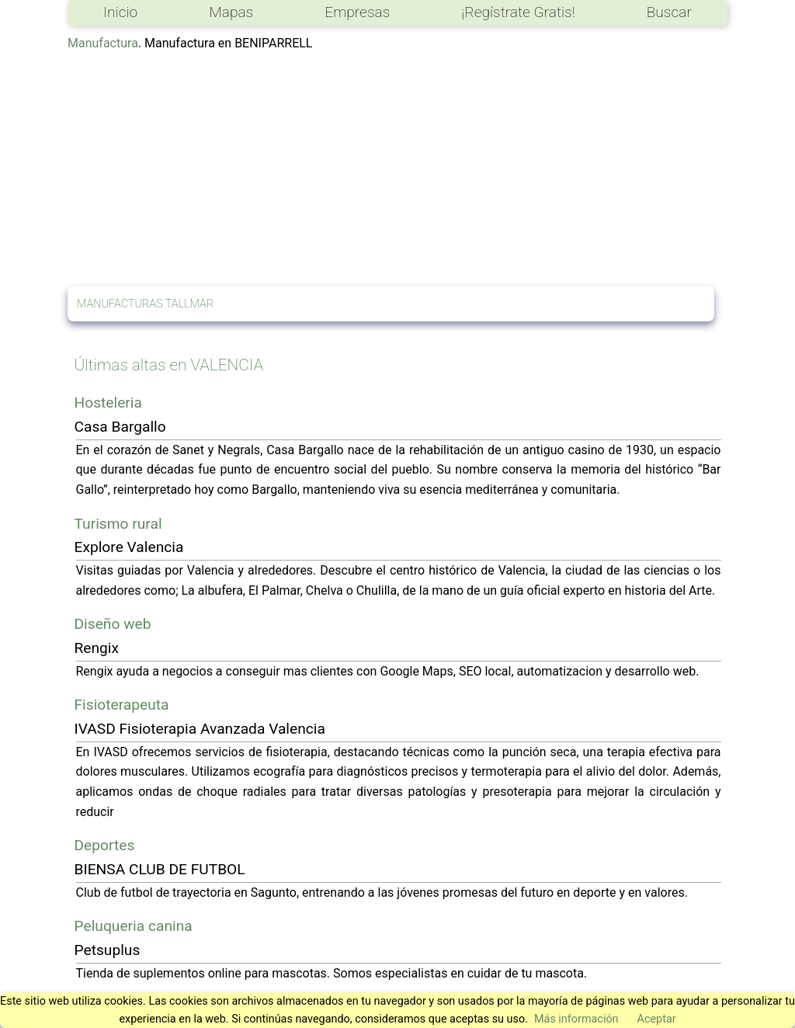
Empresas (357, 12)
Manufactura (103, 43)
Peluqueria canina (134, 926)
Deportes (105, 845)
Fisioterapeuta (122, 705)
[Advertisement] (397, 169)
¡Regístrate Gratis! (518, 12)
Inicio (120, 12)
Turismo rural (118, 524)
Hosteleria (108, 403)
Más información (576, 1019)
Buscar (669, 12)
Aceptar (656, 1019)
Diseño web (113, 624)
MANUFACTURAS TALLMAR (145, 304)
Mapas (231, 12)
